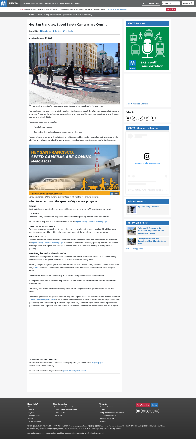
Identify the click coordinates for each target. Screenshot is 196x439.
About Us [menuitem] (69, 3)
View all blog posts (134, 249)
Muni (30, 407)
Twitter (58, 31)
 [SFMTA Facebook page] (134, 118)
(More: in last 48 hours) (117, 10)
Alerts (22, 10)
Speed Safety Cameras (148, 207)
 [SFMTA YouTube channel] (128, 118)
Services (31, 410)
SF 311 (30, 418)
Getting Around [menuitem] (29, 3)
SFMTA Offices (59, 413)
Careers (102, 410)
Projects (31, 413)
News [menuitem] (62, 3)
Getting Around (34, 415)
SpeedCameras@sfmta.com (74, 371)
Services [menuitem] (55, 3)
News (40, 15)
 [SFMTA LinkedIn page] (153, 118)
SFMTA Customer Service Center (66, 410)
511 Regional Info (34, 421)
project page (97, 363)
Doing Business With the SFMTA (112, 413)
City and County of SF (108, 415)
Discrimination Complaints (63, 407)
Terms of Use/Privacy (107, 418)
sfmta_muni (140, 190)
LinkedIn (69, 31)
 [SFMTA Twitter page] (141, 118)
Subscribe (171, 9)
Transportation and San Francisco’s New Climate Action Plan (152, 241)
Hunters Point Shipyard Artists (42, 300)
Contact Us (58, 415)
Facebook (46, 31)
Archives (103, 421)
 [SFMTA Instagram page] (147, 118)
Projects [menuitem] (39, 3)
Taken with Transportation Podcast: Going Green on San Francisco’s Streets (151, 231)
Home (31, 15)
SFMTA (131, 190)
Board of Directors (107, 407)
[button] (188, 4)
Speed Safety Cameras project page (91, 222)
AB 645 (36, 268)
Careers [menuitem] (77, 3)
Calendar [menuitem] (47, 3)
